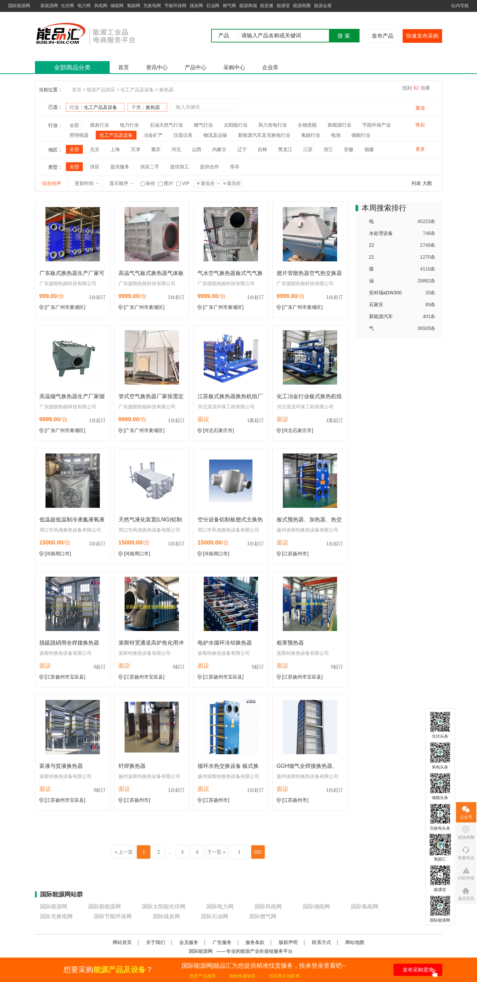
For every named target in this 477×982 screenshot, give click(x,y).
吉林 (262, 149)
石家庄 (376, 304)
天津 (135, 149)
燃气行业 (203, 125)
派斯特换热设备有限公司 (65, 653)
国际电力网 (220, 906)
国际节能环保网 (113, 916)
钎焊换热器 (132, 766)
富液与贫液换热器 (61, 766)
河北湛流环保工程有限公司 (226, 406)
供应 (94, 166)
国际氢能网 (364, 906)
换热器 (166, 89)
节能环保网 (175, 5)
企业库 (270, 67)
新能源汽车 (381, 316)
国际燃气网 (262, 916)
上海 (115, 149)
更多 (420, 149)
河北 (176, 149)
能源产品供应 (101, 89)
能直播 (266, 5)
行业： (93, 107)
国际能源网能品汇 (96, 33)
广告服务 (222, 942)
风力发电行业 (272, 125)
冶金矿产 (153, 135)
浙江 (328, 149)
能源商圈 (302, 5)
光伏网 (67, 5)
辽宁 (242, 149)
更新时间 (87, 183)
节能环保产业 (376, 125)
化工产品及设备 (137, 89)
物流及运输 (215, 135)
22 (371, 245)
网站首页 (122, 942)
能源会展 (323, 5)
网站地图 (354, 942)
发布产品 (382, 36)
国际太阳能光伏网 (163, 906)
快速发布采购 (422, 36)
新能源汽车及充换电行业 (264, 135)
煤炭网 (196, 5)
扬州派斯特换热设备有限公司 (307, 530)
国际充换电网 (56, 916)
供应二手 (149, 166)
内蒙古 (219, 149)
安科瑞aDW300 (385, 292)
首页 (123, 67)
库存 (234, 166)
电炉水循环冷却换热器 (225, 643)
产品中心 (195, 67)
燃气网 (229, 5)
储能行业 (360, 135)
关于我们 (155, 942)
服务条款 (254, 942)
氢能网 (133, 5)
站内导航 (460, 5)
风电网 (100, 5)
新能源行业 (339, 125)
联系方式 (321, 942)
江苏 (308, 149)
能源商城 (248, 5)
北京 (94, 149)
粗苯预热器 (290, 643)
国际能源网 (19, 5)
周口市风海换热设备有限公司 (70, 530)
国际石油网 (214, 916)
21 (371, 257)
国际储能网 (316, 906)
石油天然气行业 (166, 125)
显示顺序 (121, 183)
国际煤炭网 (166, 916)
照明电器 (79, 135)
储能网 (117, 5)
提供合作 (209, 166)
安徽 (348, 149)
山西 (196, 149)
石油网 (212, 5)
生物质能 (307, 125)
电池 (336, 135)
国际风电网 (268, 906)
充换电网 (152, 5)
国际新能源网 (104, 906)
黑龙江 (285, 149)
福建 (369, 149)
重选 (420, 108)
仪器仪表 (182, 135)
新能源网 (49, 5)
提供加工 (179, 166)
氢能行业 (310, 135)
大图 (427, 183)
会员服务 (188, 942)
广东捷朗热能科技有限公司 (67, 283)
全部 (74, 125)
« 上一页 (123, 852)
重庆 (156, 149)
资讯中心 (157, 67)
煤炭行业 (99, 125)
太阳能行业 (235, 125)
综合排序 (51, 183)
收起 (420, 124)
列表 (416, 183)
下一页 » (216, 852)
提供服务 (119, 166)
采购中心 (234, 67)
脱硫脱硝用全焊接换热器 (69, 643)
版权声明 (288, 942)
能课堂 (283, 5)
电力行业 (129, 125)
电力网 (84, 5)
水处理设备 (381, 233)
